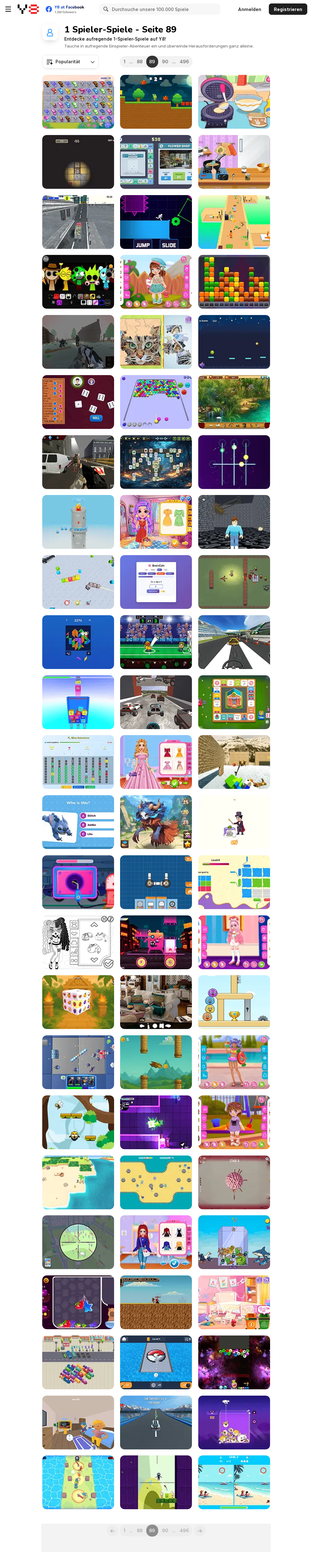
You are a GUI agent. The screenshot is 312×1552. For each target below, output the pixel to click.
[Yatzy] (78, 402)
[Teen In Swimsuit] (234, 1062)
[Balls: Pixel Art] (156, 1362)
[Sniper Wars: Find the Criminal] (78, 1242)
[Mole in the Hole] (78, 162)
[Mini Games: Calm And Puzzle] (234, 1002)
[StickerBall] (156, 1182)
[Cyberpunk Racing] (156, 702)
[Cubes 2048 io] (78, 582)
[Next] (199, 1530)
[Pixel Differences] (234, 1482)
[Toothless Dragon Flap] (156, 1062)
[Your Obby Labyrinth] (234, 522)
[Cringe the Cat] (156, 942)
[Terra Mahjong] (156, 462)
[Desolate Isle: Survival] (78, 1182)
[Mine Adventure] (78, 762)
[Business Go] (234, 702)
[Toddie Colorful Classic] (156, 282)
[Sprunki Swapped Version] (78, 282)
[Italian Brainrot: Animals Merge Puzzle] (234, 1242)
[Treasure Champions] (78, 1482)
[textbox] (70, 61)
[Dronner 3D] (156, 1422)
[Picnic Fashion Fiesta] (156, 522)
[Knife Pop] (234, 1182)
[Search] (105, 9)
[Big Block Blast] (78, 642)
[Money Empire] (156, 162)
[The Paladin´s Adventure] (156, 1302)
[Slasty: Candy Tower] (78, 522)
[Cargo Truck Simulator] (78, 222)
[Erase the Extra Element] (234, 822)
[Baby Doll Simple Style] (78, 942)
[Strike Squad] (78, 1062)
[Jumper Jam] (78, 1122)
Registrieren (288, 9)
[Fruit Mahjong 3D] (78, 1002)
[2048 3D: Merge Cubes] (78, 702)
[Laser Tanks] (156, 1122)
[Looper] (234, 462)
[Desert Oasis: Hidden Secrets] (234, 402)
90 (165, 62)
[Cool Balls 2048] (234, 1362)
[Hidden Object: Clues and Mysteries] (156, 1002)
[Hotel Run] (234, 222)
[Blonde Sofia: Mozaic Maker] (156, 342)
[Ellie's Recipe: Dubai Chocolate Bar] (234, 162)
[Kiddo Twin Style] (234, 942)
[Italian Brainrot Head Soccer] (156, 642)
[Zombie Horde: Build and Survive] (234, 582)
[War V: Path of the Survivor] (78, 462)
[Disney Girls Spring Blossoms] (156, 762)
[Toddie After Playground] (234, 1122)
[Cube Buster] (234, 282)
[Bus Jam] (78, 1362)
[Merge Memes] (234, 1422)
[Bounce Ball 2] (234, 342)
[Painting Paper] (234, 882)
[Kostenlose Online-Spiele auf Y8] (28, 9)
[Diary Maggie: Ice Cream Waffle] (234, 102)
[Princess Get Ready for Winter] (156, 1242)
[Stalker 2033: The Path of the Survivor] (78, 342)
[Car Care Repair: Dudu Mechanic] (78, 882)
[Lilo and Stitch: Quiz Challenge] (78, 822)
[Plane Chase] (234, 642)
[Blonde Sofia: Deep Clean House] (234, 1302)
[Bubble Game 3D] (156, 402)
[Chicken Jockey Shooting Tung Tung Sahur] (234, 762)
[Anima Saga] (156, 822)
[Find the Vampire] (78, 1422)
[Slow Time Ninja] (156, 1482)
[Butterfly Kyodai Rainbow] (78, 102)
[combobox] (70, 62)
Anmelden (249, 9)
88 (139, 62)
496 (184, 62)
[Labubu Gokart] (156, 102)
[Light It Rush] (156, 222)
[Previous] (112, 1530)
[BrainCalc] (156, 582)
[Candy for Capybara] (78, 1302)
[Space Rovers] (156, 882)
